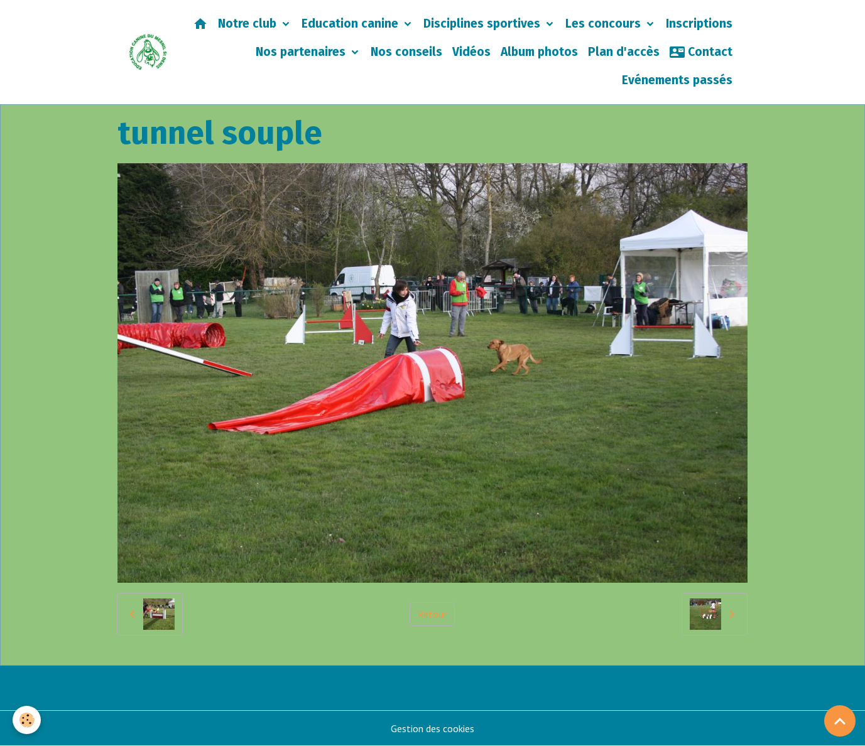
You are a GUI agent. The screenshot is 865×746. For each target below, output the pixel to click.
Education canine (351, 23)
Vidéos (471, 52)
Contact (701, 52)
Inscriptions (699, 23)
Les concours (604, 23)
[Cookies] (27, 720)
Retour (432, 614)
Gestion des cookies (432, 728)
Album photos (539, 52)
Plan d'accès (624, 52)
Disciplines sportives (483, 23)
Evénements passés (677, 80)
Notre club (249, 23)
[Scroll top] (840, 721)
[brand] (148, 52)
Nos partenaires (302, 52)
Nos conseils (406, 52)
